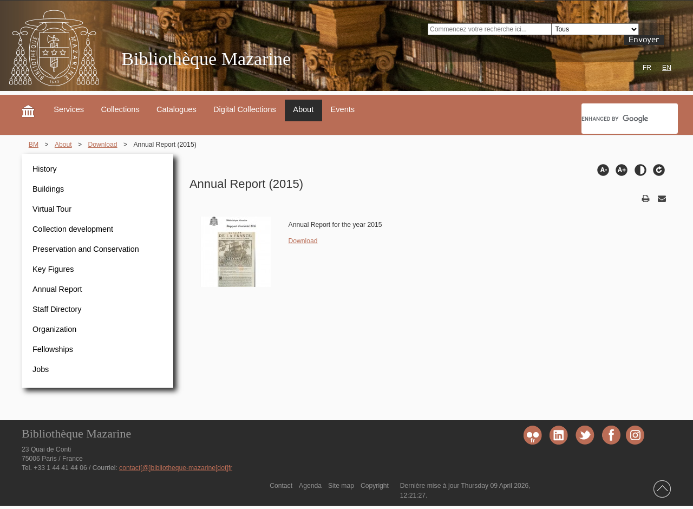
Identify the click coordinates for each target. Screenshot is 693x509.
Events (343, 109)
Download (102, 144)
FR (647, 67)
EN (666, 67)
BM (33, 144)
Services (69, 109)
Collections (120, 109)
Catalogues (176, 109)
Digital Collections (244, 109)
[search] (628, 119)
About (303, 109)
